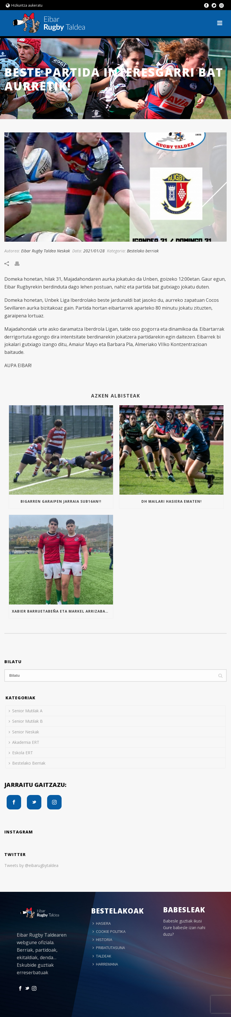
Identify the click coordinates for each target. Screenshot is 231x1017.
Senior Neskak (24, 732)
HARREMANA (105, 964)
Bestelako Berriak (27, 763)
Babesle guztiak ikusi (182, 921)
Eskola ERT (21, 752)
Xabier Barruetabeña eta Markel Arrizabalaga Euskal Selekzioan (62, 611)
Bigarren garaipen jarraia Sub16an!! (61, 501)
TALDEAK (102, 956)
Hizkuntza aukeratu (24, 5)
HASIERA (102, 923)
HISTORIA (102, 939)
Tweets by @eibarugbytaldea (31, 865)
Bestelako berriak (143, 251)
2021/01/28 (94, 251)
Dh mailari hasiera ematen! (171, 501)
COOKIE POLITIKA (109, 931)
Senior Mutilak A (25, 710)
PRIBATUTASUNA (109, 947)
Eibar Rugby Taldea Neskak (45, 251)
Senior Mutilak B (26, 721)
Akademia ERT (24, 742)
